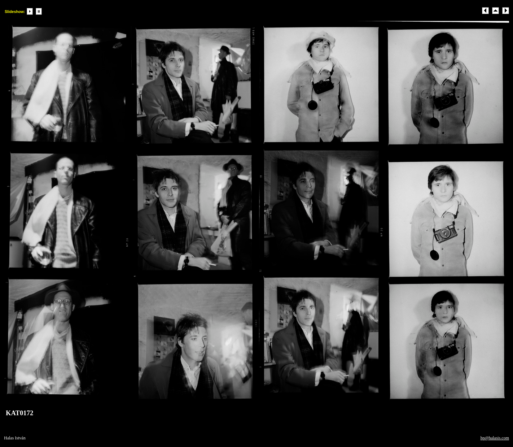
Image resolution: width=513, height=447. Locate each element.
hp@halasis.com (495, 438)
